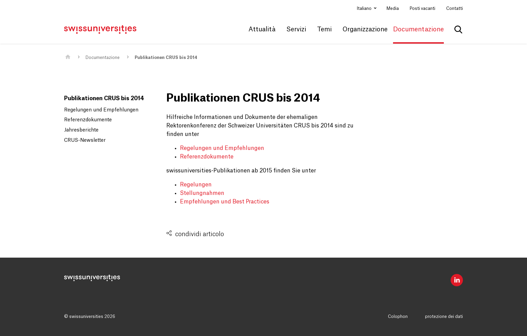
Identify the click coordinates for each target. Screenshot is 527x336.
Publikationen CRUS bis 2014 (166, 58)
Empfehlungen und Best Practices (224, 201)
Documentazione (103, 58)
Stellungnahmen (202, 193)
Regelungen (196, 184)
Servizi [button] (296, 29)
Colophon (398, 317)
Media (393, 8)
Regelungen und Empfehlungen (101, 110)
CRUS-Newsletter (85, 140)
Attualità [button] (262, 29)
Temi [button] (324, 29)
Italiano (365, 8)
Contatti (454, 8)
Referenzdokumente (88, 120)
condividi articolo (199, 234)
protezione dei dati (444, 317)
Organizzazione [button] (365, 29)
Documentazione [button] (418, 29)
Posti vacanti (422, 8)
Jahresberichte (81, 130)
